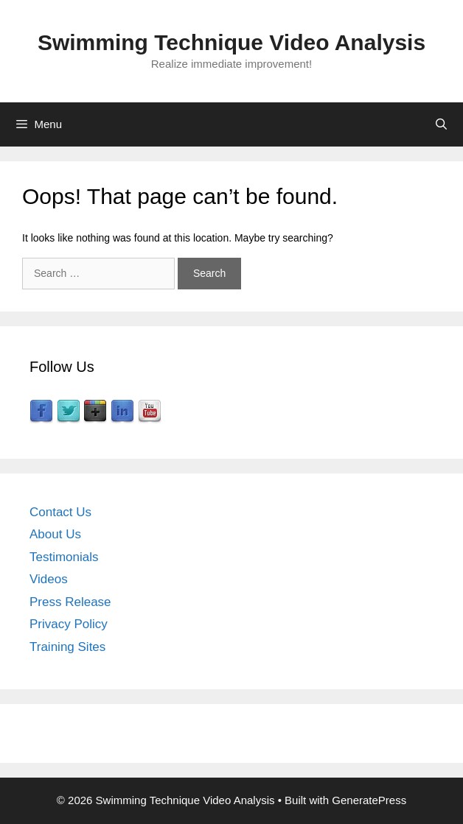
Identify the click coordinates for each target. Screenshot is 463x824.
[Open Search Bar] (441, 124)
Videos (48, 579)
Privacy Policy (68, 624)
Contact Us (60, 512)
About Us (55, 534)
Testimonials (64, 557)
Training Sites (67, 647)
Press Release (70, 602)
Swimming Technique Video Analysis (231, 42)
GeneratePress (369, 800)
